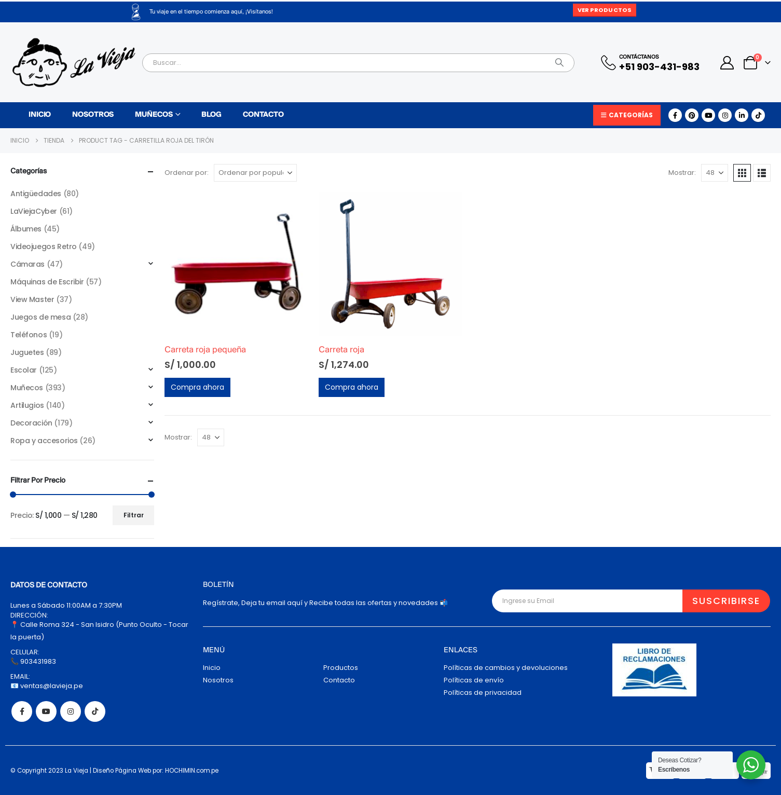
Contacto (263, 115)
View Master (32, 299)
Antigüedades (35, 193)
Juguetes (27, 352)
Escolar (23, 370)
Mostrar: (682, 172)
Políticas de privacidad (483, 692)
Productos (340, 668)
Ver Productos (605, 10)
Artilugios (27, 405)
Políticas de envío (474, 680)
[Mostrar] (714, 173)
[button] (742, 173)
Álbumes (26, 229)
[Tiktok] (758, 115)
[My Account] (727, 63)
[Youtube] (708, 115)
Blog (211, 115)
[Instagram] (725, 115)
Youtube (46, 711)
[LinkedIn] (741, 115)
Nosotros (93, 115)
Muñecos (153, 115)
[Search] (559, 63)
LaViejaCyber (33, 211)
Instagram (70, 711)
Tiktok (95, 711)
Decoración (31, 423)
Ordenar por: (187, 172)
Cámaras (27, 264)
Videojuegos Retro (43, 246)
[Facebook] (675, 115)
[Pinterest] (691, 115)
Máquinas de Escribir (47, 282)
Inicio (40, 115)
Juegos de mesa (40, 317)
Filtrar (134, 515)
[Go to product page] (236, 264)
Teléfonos (28, 335)
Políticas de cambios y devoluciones (506, 668)
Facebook (21, 711)
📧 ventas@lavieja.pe (46, 686)
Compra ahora (197, 387)
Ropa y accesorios (44, 440)
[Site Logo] (73, 62)
